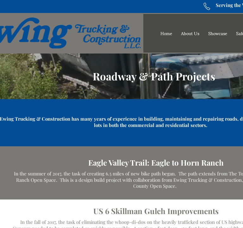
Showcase (217, 33)
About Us (190, 33)
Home (166, 33)
